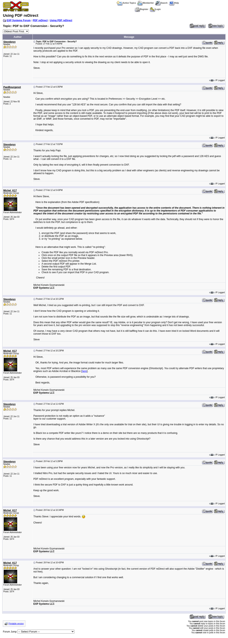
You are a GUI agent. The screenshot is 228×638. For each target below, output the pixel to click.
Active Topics (126, 3)
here (84, 371)
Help (174, 3)
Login (155, 9)
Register (141, 9)
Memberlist (145, 3)
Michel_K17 (10, 190)
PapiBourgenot (12, 87)
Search (161, 3)
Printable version (16, 623)
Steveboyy (9, 41)
